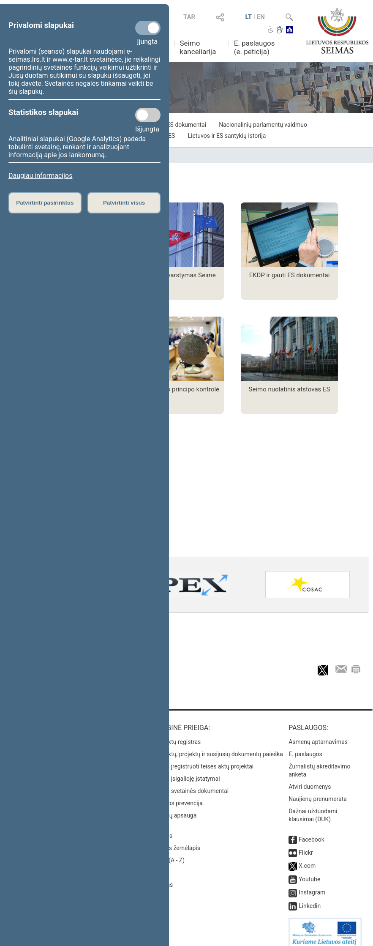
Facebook (311, 832)
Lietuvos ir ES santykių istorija (227, 135)
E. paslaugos (305, 747)
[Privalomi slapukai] (148, 28)
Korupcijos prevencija (175, 796)
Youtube (309, 872)
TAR (189, 17)
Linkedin (310, 899)
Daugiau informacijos (40, 176)
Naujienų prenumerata (318, 792)
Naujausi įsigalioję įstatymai (183, 771)
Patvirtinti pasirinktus (45, 203)
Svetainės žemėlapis (173, 841)
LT (248, 17)
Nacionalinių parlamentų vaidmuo (263, 124)
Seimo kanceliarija (198, 47)
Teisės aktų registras (174, 735)
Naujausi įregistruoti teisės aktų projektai (200, 759)
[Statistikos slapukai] (148, 115)
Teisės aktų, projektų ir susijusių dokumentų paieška (215, 747)
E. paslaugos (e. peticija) (254, 47)
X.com (307, 859)
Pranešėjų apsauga (172, 808)
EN (261, 17)
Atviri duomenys (310, 779)
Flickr (306, 845)
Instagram (312, 885)
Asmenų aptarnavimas (318, 735)
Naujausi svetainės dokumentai (188, 784)
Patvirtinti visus (124, 203)
